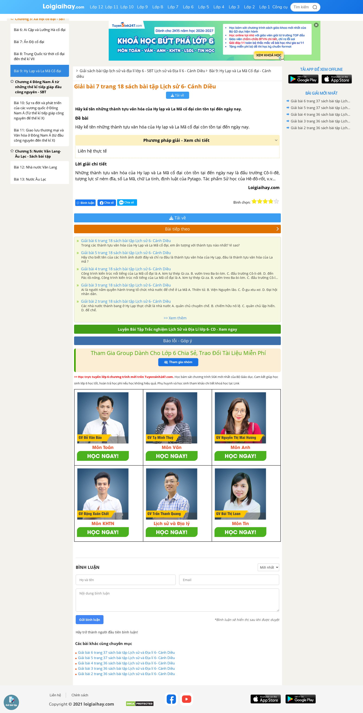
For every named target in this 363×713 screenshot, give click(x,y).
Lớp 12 (96, 7)
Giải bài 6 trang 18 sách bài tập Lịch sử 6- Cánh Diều (125, 240)
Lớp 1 (264, 7)
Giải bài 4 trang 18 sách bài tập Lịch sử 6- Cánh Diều (125, 268)
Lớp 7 (173, 7)
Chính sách (80, 695)
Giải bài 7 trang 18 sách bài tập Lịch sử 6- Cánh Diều (145, 86)
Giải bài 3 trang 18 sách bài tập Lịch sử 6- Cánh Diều (125, 285)
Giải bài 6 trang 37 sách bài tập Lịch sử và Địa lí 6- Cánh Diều (126, 652)
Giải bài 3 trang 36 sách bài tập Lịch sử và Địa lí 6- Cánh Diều (126, 668)
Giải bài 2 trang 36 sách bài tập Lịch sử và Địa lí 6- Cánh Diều (126, 673)
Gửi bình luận (89, 620)
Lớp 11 (112, 7)
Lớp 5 (203, 7)
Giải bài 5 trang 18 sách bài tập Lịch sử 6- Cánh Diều (125, 252)
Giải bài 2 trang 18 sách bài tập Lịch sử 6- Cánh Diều (125, 301)
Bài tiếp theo (222, 229)
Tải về (177, 95)
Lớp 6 (188, 7)
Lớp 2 (249, 7)
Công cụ (280, 7)
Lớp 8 (157, 7)
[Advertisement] (321, 204)
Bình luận (85, 203)
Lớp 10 (127, 7)
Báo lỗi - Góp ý (177, 340)
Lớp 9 (142, 7)
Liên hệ (55, 695)
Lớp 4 (218, 7)
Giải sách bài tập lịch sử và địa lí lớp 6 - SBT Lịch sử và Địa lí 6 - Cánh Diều (142, 70)
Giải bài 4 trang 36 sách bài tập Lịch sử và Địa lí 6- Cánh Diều (126, 663)
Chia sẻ (107, 203)
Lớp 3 (234, 7)
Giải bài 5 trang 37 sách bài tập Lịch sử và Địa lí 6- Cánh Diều (126, 657)
